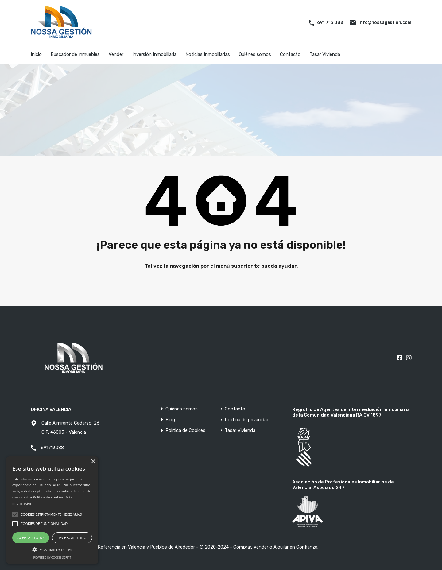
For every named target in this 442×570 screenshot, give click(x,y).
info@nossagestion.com (385, 22)
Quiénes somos (255, 54)
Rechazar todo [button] (72, 537)
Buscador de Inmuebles (75, 54)
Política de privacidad (247, 419)
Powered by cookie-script (52, 558)
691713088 (52, 447)
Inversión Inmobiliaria (154, 54)
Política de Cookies (185, 430)
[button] (52, 549)
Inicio (36, 54)
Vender (116, 54)
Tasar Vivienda (324, 54)
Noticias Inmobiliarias (207, 54)
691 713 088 (330, 22)
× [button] (93, 461)
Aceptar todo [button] (30, 537)
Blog (170, 419)
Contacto (290, 54)
